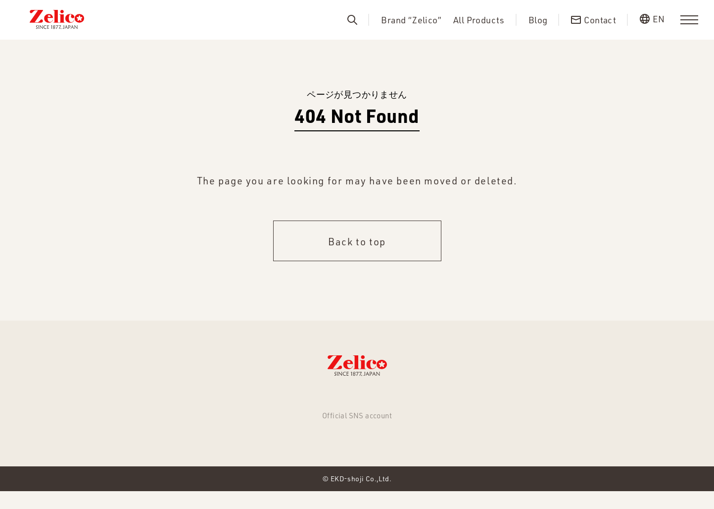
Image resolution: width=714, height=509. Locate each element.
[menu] (689, 19)
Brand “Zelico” (411, 20)
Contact (439, 399)
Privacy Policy (500, 399)
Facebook (357, 445)
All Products (479, 20)
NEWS (198, 399)
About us (388, 399)
